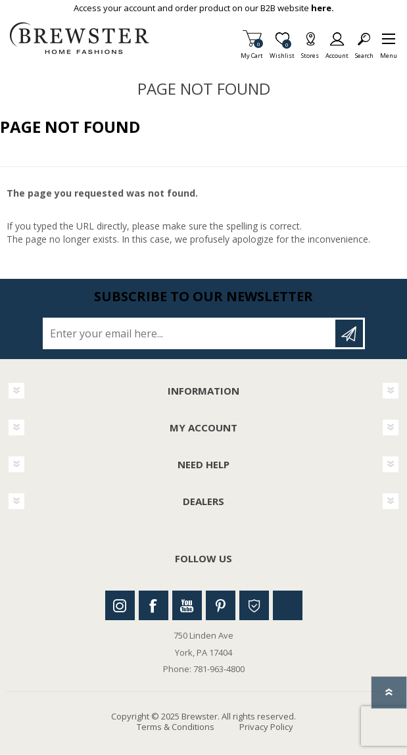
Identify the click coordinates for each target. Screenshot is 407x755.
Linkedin (287, 605)
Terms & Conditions (175, 727)
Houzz (254, 605)
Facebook (153, 605)
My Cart (252, 51)
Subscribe (349, 333)
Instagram (120, 605)
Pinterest (220, 605)
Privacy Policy (266, 727)
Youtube (187, 605)
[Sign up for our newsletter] (190, 333)
